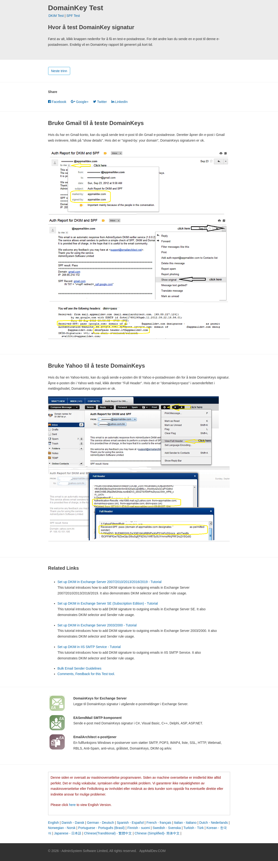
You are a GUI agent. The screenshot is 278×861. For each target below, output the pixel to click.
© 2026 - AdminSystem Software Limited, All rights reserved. (92, 851)
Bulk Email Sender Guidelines (79, 668)
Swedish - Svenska (167, 828)
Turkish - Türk (193, 828)
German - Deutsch (100, 822)
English (53, 822)
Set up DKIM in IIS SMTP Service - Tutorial (89, 647)
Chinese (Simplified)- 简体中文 (157, 833)
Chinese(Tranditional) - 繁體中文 (108, 833)
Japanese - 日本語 (67, 833)
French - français (158, 822)
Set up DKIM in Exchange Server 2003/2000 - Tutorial (97, 625)
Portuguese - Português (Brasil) (101, 828)
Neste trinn (59, 71)
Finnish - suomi (138, 828)
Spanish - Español (130, 822)
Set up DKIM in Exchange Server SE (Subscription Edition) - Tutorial (108, 603)
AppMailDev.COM (152, 851)
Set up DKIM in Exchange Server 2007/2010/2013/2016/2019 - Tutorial (110, 582)
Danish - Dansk (73, 822)
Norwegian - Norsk (62, 828)
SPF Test (73, 16)
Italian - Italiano (185, 822)
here (72, 805)
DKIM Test (56, 16)
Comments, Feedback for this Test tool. (86, 674)
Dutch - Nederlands (213, 822)
